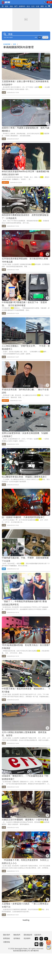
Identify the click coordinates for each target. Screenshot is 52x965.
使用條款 (16, 938)
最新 (6, 6)
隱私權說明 (27, 935)
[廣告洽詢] (48, 947)
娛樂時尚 (22, 6)
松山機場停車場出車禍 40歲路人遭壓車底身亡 (24, 476)
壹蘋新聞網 (6, 44)
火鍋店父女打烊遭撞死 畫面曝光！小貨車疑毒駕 (25, 819)
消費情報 (6, 942)
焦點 (11, 6)
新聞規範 (6, 938)
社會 (37, 6)
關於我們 (6, 935)
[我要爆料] (48, 942)
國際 (42, 6)
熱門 (16, 6)
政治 (28, 6)
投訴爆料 (27, 938)
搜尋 (14, 44)
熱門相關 (45, 37)
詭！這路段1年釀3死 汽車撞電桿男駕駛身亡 (23, 517)
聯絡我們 (16, 935)
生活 (33, 6)
